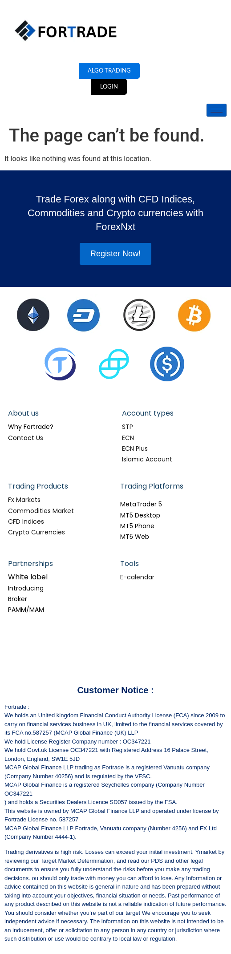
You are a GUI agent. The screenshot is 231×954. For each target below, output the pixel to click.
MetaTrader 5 (141, 504)
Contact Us (25, 437)
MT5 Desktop (140, 515)
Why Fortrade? (30, 426)
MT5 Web (134, 536)
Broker (17, 598)
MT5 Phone (137, 525)
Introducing (26, 588)
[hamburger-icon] (217, 110)
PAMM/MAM (26, 609)
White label (28, 577)
